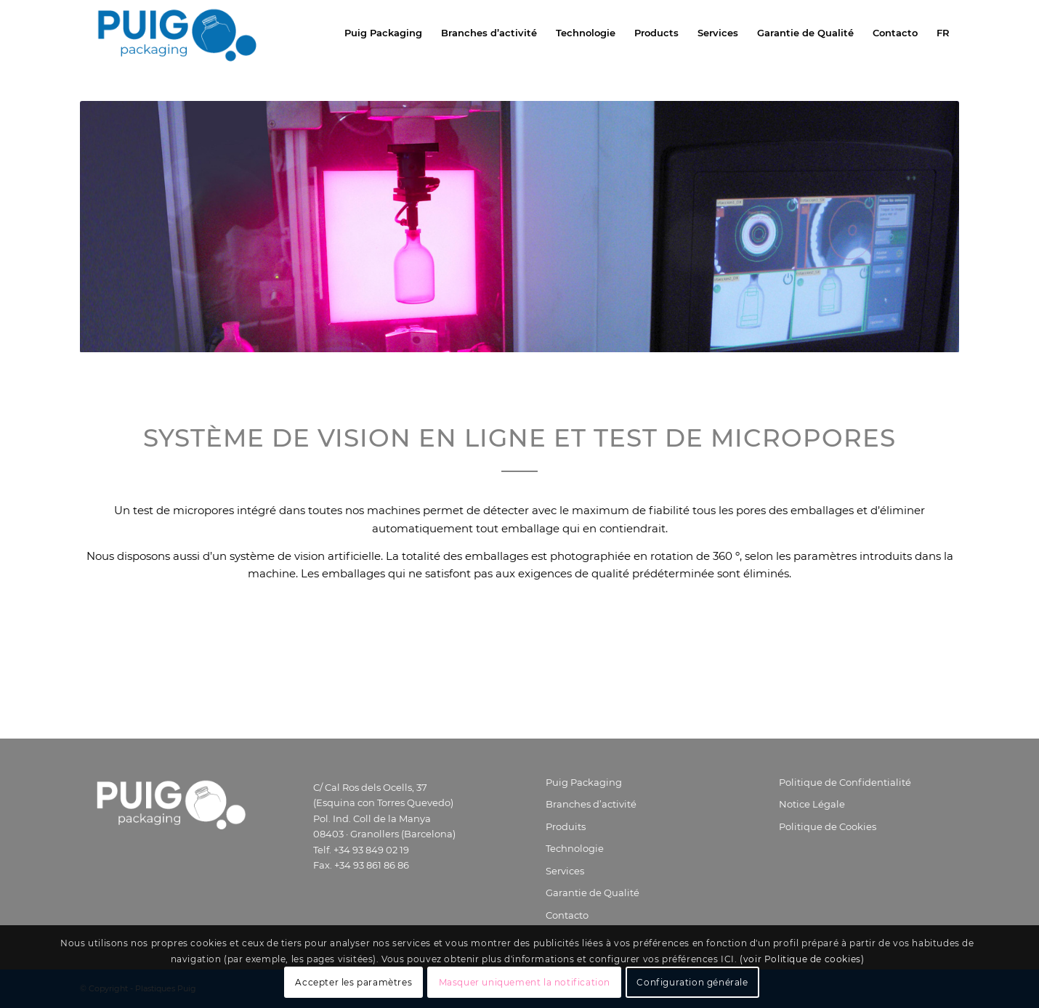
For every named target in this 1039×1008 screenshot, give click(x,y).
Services (565, 871)
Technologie (575, 848)
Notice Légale (812, 804)
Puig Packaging (584, 782)
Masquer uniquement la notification (524, 982)
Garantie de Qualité (592, 892)
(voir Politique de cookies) (802, 959)
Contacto (567, 915)
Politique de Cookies (827, 826)
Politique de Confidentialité (845, 782)
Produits (566, 826)
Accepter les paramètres (353, 982)
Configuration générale (692, 982)
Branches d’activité (591, 804)
